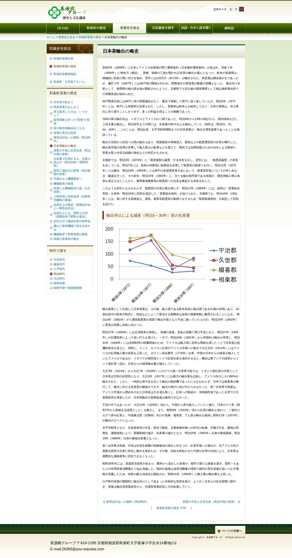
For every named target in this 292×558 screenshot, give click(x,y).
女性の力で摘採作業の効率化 (72, 221)
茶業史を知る (129, 28)
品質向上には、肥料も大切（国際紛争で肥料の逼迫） (71, 214)
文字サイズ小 (241, 9)
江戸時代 (59, 269)
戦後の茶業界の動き (66, 238)
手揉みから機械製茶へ (68, 178)
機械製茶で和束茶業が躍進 (72, 234)
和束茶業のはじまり (66, 107)
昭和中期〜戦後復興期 (68, 287)
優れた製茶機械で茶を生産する (72, 227)
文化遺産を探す (162, 28)
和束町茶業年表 (63, 58)
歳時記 (229, 28)
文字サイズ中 (236, 9)
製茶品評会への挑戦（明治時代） (127, 501)
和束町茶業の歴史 (90, 37)
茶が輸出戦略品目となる (69, 128)
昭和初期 (59, 283)
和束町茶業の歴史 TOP (171, 508)
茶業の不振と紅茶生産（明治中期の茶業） (210, 501)
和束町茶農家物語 (65, 74)
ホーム (62, 28)
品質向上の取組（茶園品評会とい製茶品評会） (72, 206)
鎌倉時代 (59, 264)
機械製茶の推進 (63, 183)
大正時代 (59, 278)
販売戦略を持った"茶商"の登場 (72, 121)
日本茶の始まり (63, 102)
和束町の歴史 (96, 28)
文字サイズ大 (230, 9)
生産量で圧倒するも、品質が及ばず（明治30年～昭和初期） (72, 162)
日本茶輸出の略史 (65, 145)
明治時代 (59, 273)
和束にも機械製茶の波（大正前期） (72, 190)
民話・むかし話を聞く (196, 28)
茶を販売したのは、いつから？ (71, 113)
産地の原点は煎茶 (65, 132)
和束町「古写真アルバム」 (71, 81)
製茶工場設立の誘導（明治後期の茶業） (72, 172)
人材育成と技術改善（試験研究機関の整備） (72, 198)
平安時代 (59, 259)
